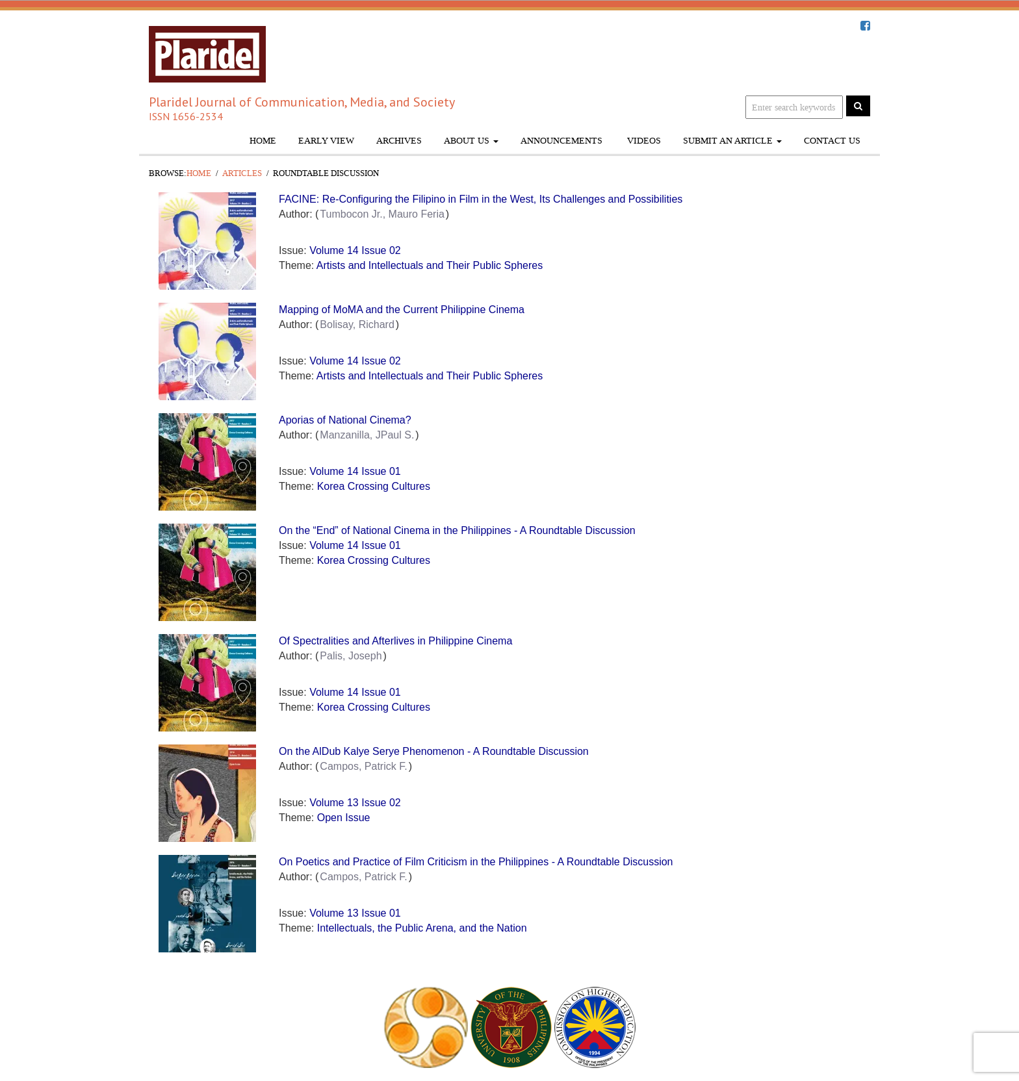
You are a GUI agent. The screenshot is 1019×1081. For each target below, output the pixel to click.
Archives (399, 140)
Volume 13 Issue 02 (355, 802)
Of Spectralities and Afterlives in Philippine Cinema (395, 640)
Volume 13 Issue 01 (355, 913)
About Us (471, 140)
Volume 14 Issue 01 (355, 471)
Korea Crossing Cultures (373, 486)
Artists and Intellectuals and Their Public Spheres (429, 265)
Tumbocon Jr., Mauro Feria (382, 214)
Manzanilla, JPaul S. (367, 434)
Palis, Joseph (350, 655)
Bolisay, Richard (357, 324)
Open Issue (343, 817)
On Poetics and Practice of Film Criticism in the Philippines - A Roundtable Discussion (476, 861)
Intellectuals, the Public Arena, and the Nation (422, 928)
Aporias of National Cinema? (345, 420)
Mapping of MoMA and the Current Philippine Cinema (401, 309)
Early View (326, 140)
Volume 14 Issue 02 (355, 250)
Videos (643, 140)
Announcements (561, 140)
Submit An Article (732, 140)
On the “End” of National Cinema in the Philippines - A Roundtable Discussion (457, 530)
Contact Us (832, 140)
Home (263, 140)
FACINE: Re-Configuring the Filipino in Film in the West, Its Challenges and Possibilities (480, 199)
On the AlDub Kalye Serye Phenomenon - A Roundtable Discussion (434, 751)
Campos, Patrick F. (363, 766)
